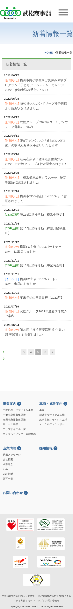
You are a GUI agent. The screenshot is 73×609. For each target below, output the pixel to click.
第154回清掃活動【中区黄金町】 (35, 265)
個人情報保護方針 (47, 595)
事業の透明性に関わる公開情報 (18, 595)
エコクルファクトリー (52, 424)
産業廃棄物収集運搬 (14, 419)
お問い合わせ (13, 493)
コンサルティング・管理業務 (19, 434)
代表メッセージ (12, 454)
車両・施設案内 (50, 404)
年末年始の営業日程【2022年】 (34, 297)
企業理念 (8, 464)
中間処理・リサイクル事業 (18, 410)
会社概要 (8, 459)
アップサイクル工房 (14, 429)
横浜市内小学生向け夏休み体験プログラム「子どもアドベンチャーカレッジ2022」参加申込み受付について (36, 85)
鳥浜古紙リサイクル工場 (53, 419)
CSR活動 (8, 473)
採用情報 (46, 448)
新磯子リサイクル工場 (52, 414)
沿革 (5, 468)
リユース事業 (10, 424)
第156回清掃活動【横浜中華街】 (35, 214)
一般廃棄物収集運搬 (14, 414)
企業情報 (9, 448)
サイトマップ (35, 600)
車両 (41, 410)
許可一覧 (8, 478)
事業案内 (9, 404)
